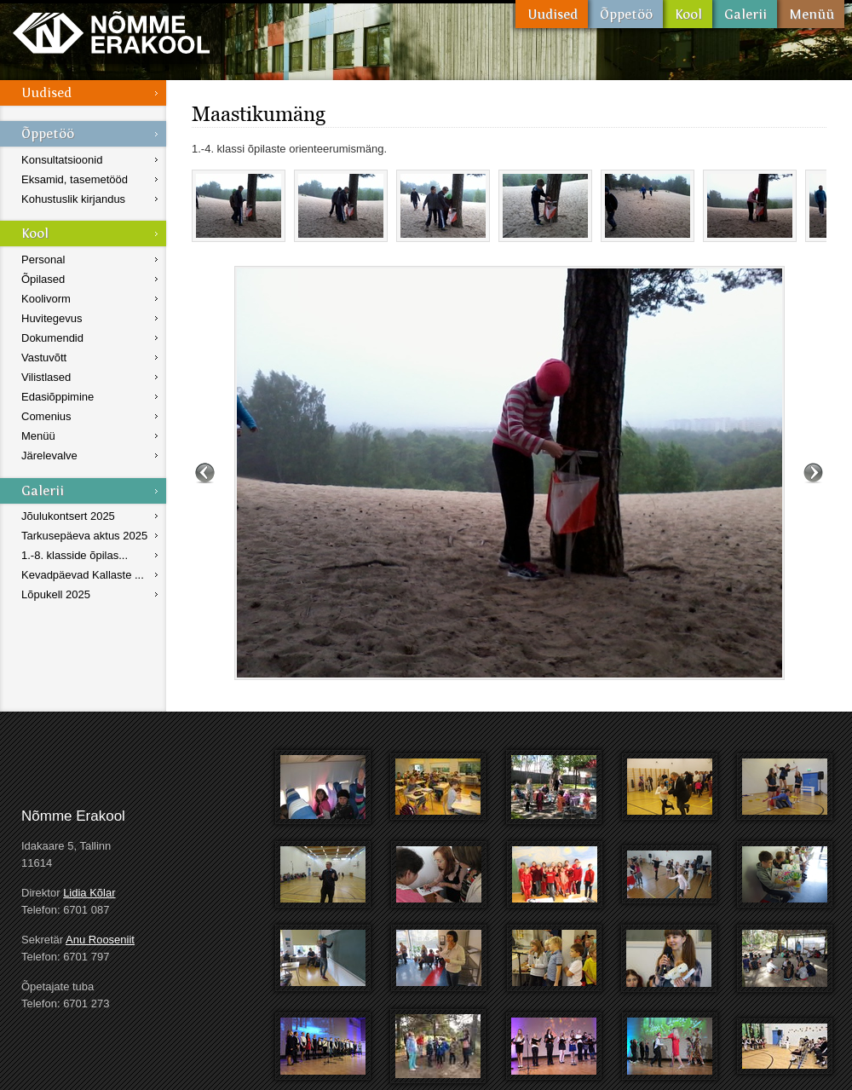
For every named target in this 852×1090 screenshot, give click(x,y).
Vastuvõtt (43, 357)
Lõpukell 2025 (55, 594)
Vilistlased (46, 377)
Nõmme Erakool (111, 32)
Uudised (551, 14)
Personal (43, 259)
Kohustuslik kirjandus (73, 199)
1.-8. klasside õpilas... (74, 555)
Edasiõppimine (57, 396)
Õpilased (43, 279)
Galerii (744, 14)
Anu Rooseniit (100, 939)
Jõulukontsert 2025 (68, 516)
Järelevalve (49, 455)
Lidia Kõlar (89, 892)
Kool (687, 14)
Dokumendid (52, 338)
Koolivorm (46, 298)
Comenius (46, 416)
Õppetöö (625, 14)
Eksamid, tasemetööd (74, 179)
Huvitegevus (52, 318)
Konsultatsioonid (61, 159)
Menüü (810, 14)
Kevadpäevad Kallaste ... (82, 574)
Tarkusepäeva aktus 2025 (84, 535)
